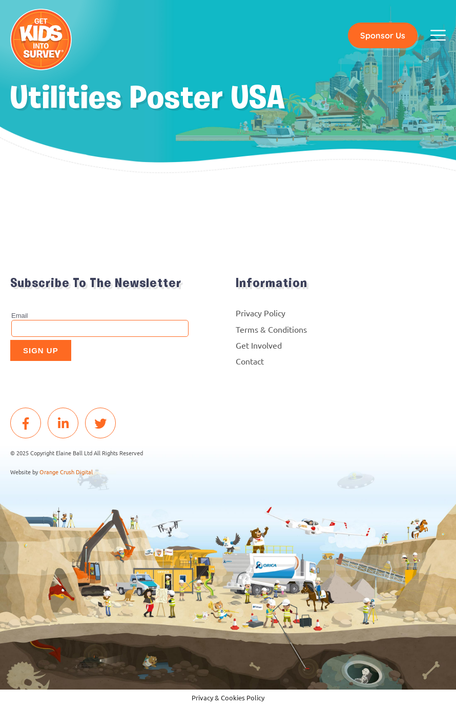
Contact (250, 361)
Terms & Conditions (271, 329)
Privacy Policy (260, 313)
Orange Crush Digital (66, 472)
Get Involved (259, 345)
